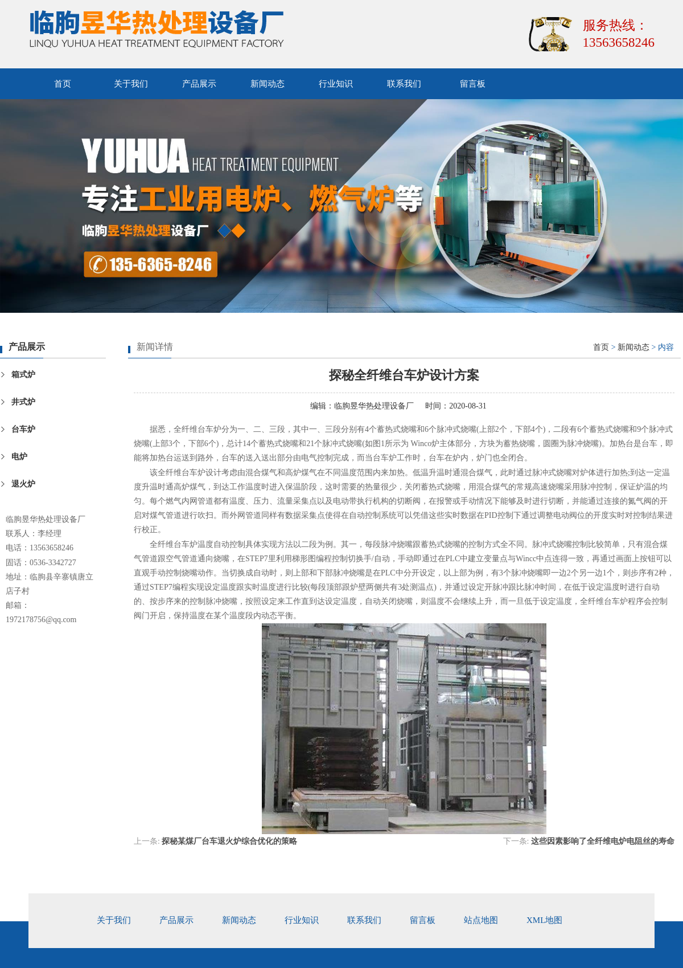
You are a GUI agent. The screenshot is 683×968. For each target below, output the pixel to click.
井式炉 (23, 402)
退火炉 (23, 484)
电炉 (19, 456)
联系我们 (404, 83)
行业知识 (336, 83)
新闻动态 (267, 83)
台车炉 (23, 429)
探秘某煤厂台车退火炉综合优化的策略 (229, 841)
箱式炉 (23, 374)
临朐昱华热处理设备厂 (374, 406)
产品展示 (199, 83)
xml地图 (544, 920)
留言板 (472, 83)
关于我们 (131, 83)
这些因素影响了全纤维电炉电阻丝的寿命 (602, 841)
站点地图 (481, 920)
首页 (62, 83)
